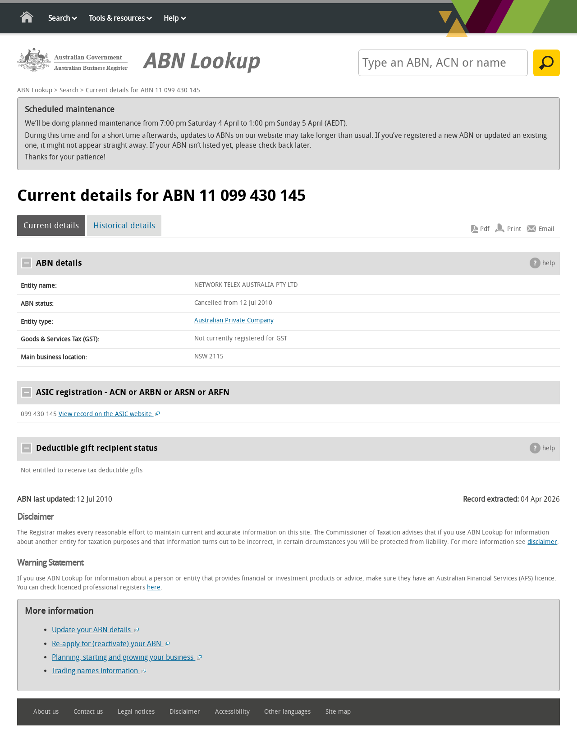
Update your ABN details (95, 629)
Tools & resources (117, 18)
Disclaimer (184, 712)
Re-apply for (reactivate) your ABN (110, 643)
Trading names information (99, 670)
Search (59, 18)
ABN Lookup (34, 90)
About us (46, 712)
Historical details (124, 226)
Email (546, 229)
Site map (338, 712)
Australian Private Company (234, 320)
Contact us (88, 712)
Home (27, 18)
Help (171, 18)
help (548, 263)
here (153, 587)
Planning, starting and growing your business (126, 657)
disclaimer (542, 542)
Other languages (287, 712)
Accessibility (232, 712)
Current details (51, 226)
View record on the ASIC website (109, 414)
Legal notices (136, 712)
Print (514, 229)
